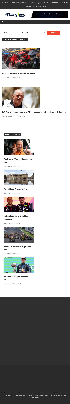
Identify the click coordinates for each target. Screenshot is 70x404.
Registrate (55, 3)
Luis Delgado (5, 77)
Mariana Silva (7, 193)
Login (44, 6)
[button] (13, 32)
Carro (32, 3)
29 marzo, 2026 (16, 284)
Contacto (65, 3)
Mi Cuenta (5, 3)
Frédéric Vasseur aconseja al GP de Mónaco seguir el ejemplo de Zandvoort (35, 112)
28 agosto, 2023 (17, 77)
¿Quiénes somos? (43, 3)
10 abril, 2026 (16, 166)
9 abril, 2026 (16, 193)
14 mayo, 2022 (20, 116)
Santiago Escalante (7, 116)
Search (53, 32)
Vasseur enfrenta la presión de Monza (18, 73)
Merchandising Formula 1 (19, 3)
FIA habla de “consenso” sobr (16, 189)
